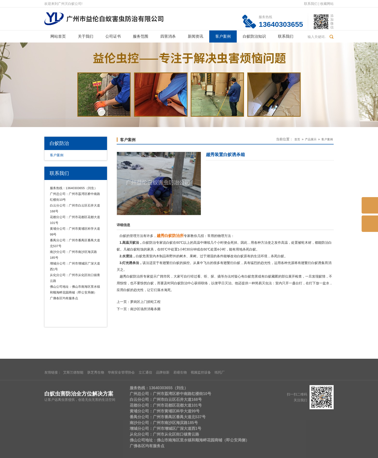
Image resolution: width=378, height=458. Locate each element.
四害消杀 (168, 36)
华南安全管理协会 (121, 412)
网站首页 (58, 36)
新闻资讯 (195, 36)
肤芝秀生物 (95, 412)
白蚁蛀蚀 (137, 249)
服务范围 (140, 36)
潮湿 (210, 256)
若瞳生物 (180, 412)
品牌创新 (162, 412)
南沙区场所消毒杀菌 (145, 309)
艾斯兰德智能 (73, 412)
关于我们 (85, 36)
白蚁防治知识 (254, 36)
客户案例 (223, 36)
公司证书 (113, 36)
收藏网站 (327, 4)
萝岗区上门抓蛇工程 (145, 302)
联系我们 (310, 4)
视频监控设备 (201, 412)
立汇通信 (145, 412)
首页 (297, 139)
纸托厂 (220, 412)
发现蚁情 (318, 276)
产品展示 (311, 139)
